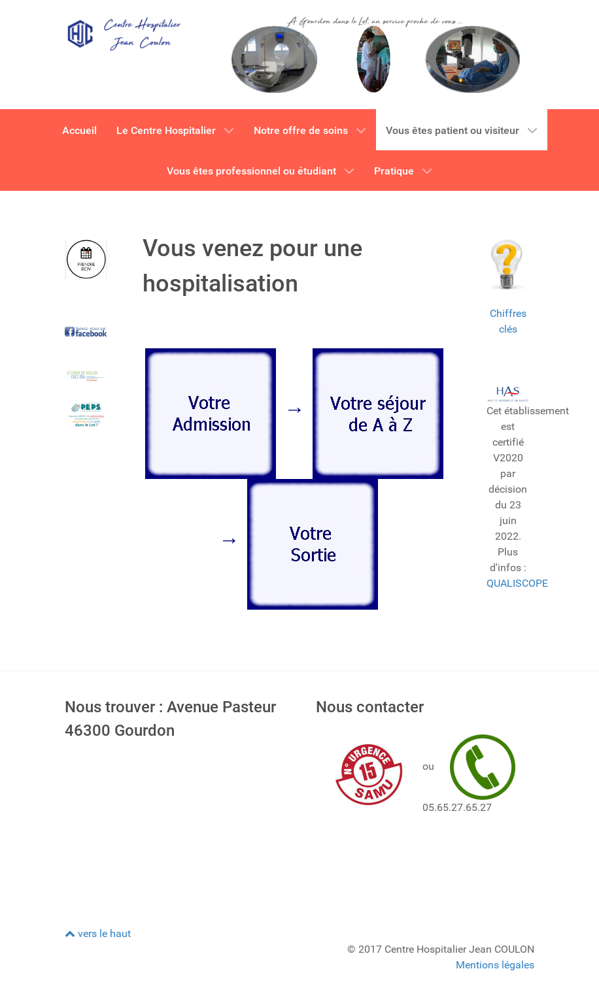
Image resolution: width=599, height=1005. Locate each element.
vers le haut (98, 933)
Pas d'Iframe (174, 823)
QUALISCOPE (517, 583)
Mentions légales (495, 965)
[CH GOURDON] (123, 33)
